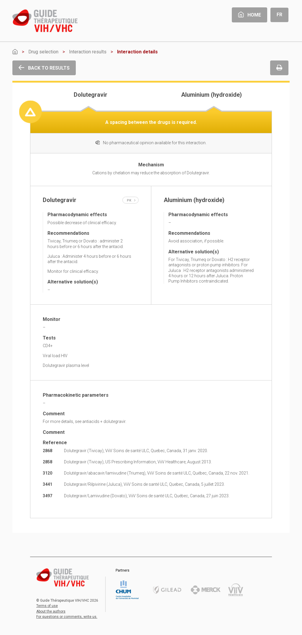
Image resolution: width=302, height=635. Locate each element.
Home (249, 15)
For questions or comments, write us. (66, 617)
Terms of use (47, 606)
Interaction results (87, 52)
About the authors (50, 611)
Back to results (44, 68)
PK (131, 200)
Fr (279, 14)
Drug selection (43, 52)
